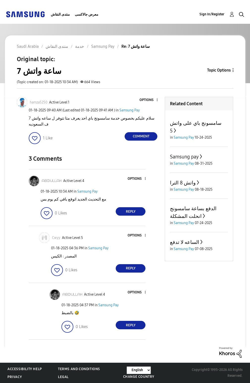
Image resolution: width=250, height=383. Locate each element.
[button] (149, 100)
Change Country (138, 377)
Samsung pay (184, 157)
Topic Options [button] (219, 70)
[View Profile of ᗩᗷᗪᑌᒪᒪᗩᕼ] (51, 181)
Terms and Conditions (79, 369)
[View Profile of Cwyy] (56, 238)
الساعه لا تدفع (184, 242)
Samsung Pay (129, 110)
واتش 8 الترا (183, 183)
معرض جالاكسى (86, 14)
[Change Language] (139, 370)
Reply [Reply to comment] (131, 211)
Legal (63, 377)
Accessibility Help (24, 369)
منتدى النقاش (60, 14)
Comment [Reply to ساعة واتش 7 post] (141, 136)
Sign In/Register (211, 14)
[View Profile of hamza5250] (38, 102)
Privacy (14, 377)
